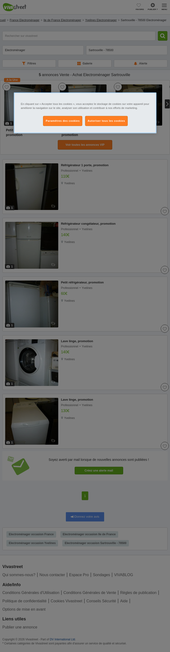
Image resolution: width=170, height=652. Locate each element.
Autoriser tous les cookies (106, 120)
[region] (85, 112)
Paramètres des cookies (63, 120)
